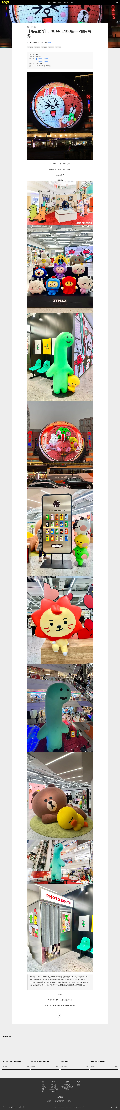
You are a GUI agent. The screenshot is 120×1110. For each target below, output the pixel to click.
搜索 (78, 1085)
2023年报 (53, 1091)
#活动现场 (30, 47)
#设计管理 (58, 47)
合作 (78, 1082)
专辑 (53, 1082)
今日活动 (43, 1087)
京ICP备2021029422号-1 (79, 1107)
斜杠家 (49, 1101)
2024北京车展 (53, 1089)
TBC (49, 42)
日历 (43, 1089)
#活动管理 (37, 47)
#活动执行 (44, 47)
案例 (32, 27)
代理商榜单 (67, 1089)
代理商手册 (67, 1085)
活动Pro (70, 1101)
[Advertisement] (60, 1028)
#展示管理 (51, 47)
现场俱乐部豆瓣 (59, 1101)
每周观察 (53, 1085)
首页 (28, 27)
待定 (35, 27)
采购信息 (53, 1087)
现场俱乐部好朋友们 (67, 1087)
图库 (43, 1091)
